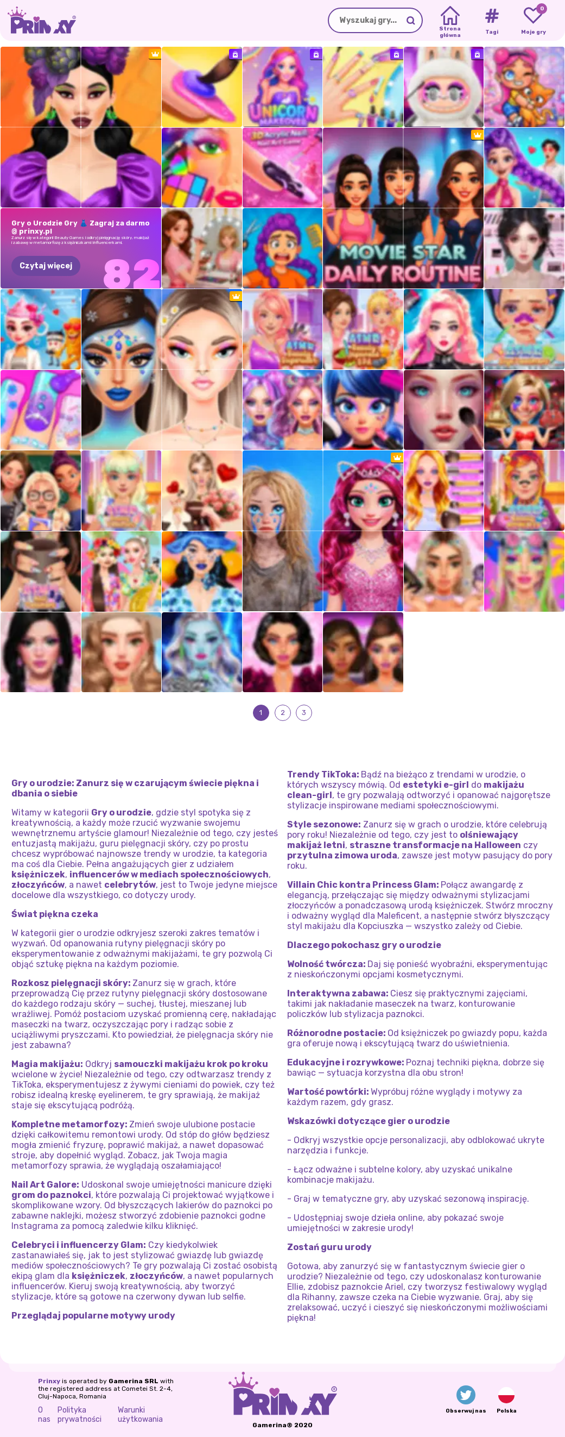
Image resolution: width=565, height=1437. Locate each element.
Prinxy (49, 1381)
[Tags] (491, 20)
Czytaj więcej (46, 266)
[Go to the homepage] (38, 20)
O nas (44, 1414)
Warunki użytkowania (140, 1414)
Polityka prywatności (79, 1414)
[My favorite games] (533, 20)
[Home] (450, 20)
